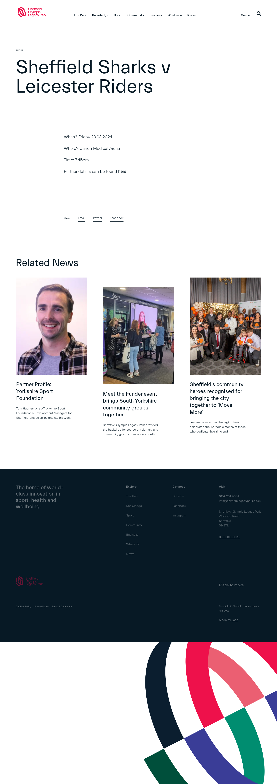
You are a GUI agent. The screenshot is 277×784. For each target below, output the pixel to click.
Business (155, 15)
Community (135, 15)
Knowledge (100, 15)
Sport (118, 15)
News (191, 15)
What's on (175, 15)
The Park (80, 15)
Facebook (116, 218)
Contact (247, 15)
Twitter (97, 218)
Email (81, 218)
